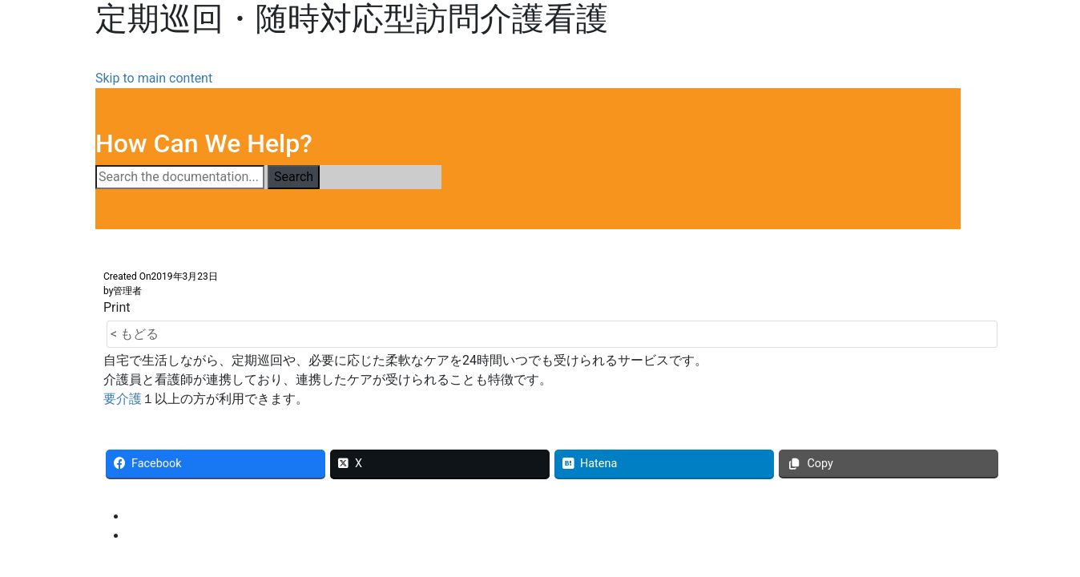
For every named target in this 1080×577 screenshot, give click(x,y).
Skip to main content (153, 78)
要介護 (122, 398)
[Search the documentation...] (179, 177)
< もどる (135, 333)
